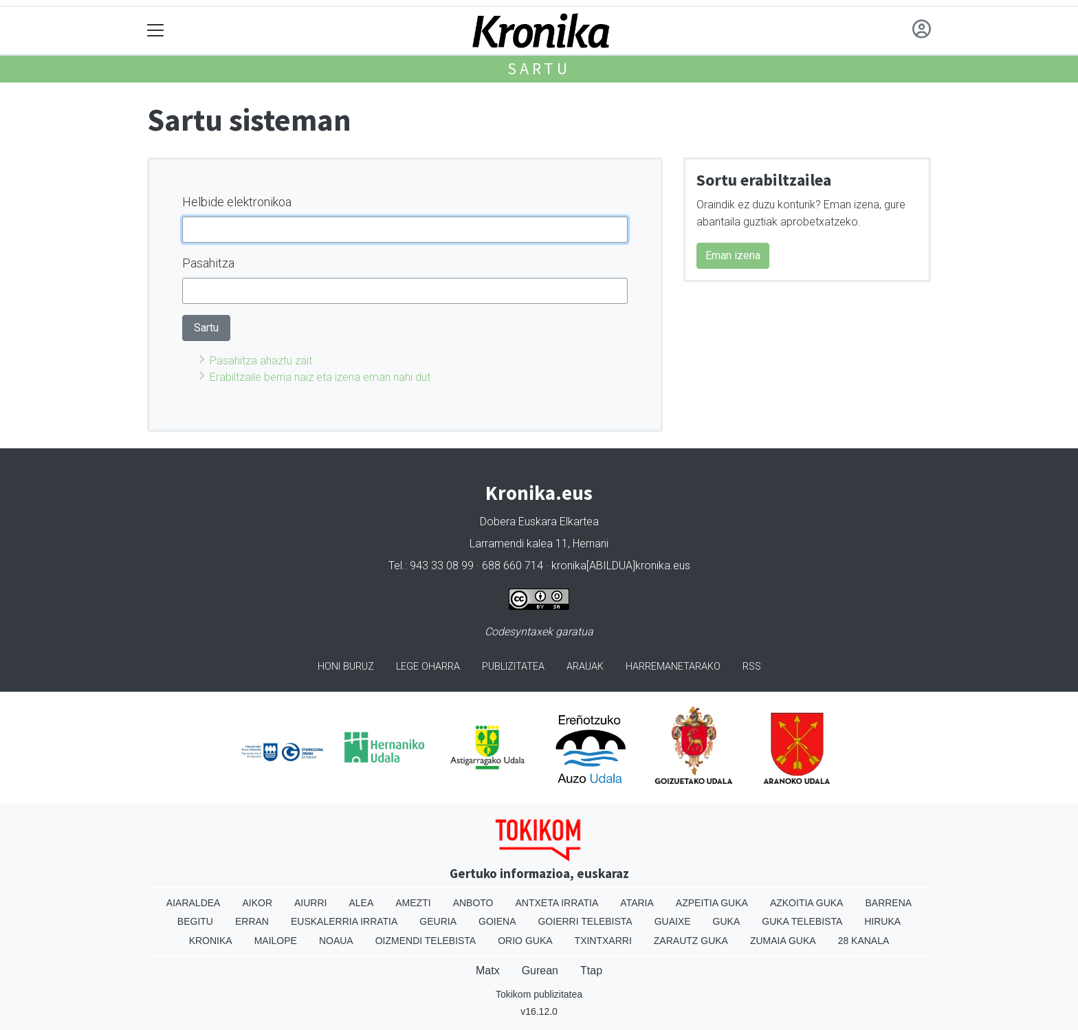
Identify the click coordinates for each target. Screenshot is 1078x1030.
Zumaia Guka (783, 940)
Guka (726, 921)
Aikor (257, 902)
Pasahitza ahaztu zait (261, 360)
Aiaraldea (193, 902)
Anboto (473, 902)
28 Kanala (864, 940)
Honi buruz (346, 666)
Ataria (637, 902)
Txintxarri (603, 940)
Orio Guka (525, 940)
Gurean (540, 970)
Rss (751, 666)
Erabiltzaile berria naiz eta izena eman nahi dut (320, 377)
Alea (361, 902)
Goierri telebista (585, 921)
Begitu (195, 921)
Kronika (210, 940)
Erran (252, 921)
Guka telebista (802, 921)
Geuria (437, 921)
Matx (488, 970)
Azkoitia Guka (807, 902)
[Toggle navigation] (155, 31)
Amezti (412, 902)
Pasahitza (208, 263)
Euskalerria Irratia (344, 921)
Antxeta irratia (557, 902)
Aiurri (310, 902)
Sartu (539, 68)
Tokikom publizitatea (539, 994)
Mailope (275, 940)
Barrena (888, 902)
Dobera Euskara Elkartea (539, 521)
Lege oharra (428, 666)
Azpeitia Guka (712, 902)
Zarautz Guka (691, 940)
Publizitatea (513, 666)
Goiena (497, 921)
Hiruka (882, 921)
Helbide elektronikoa (237, 202)
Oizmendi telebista (425, 940)
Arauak (585, 666)
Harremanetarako (673, 666)
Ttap (591, 970)
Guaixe (672, 921)
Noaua (336, 940)
